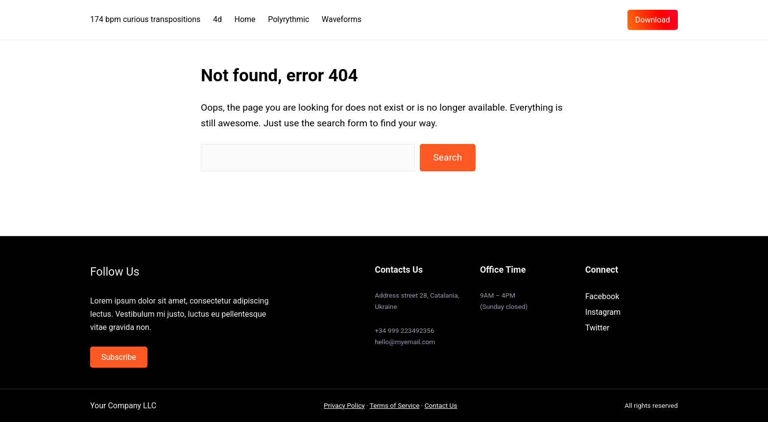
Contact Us (441, 405)
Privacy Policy (344, 405)
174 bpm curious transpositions (145, 19)
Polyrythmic (288, 19)
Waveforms (341, 19)
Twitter (597, 327)
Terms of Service (395, 405)
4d (217, 19)
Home (245, 19)
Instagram (603, 312)
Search (447, 157)
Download (652, 19)
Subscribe (118, 357)
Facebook (602, 296)
